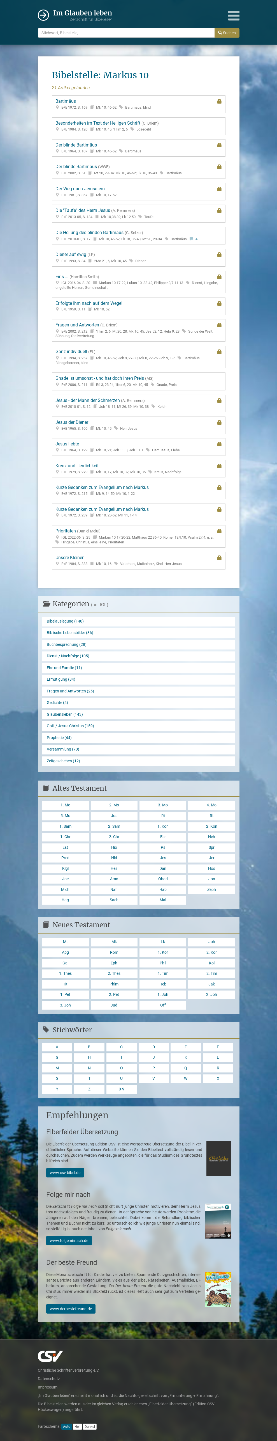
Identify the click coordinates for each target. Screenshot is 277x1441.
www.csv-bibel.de (65, 1172)
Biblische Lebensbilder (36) (70, 632)
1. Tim (163, 973)
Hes (114, 868)
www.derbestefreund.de (71, 1309)
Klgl (65, 868)
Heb (162, 984)
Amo (114, 879)
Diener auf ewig (138, 257)
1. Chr (65, 836)
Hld (114, 858)
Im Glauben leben (82, 15)
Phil (163, 963)
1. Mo (65, 805)
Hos (211, 868)
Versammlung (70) (63, 749)
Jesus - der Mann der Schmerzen (138, 403)
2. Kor (211, 952)
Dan (162, 868)
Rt (212, 815)
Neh (211, 836)
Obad (163, 879)
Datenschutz (49, 1378)
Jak (211, 984)
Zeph (211, 889)
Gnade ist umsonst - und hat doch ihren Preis (138, 381)
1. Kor (163, 952)
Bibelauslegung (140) (65, 621)
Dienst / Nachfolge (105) (68, 656)
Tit (65, 984)
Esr (163, 836)
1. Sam (65, 826)
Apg (65, 952)
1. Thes (65, 973)
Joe (65, 879)
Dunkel (90, 1427)
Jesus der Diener (138, 425)
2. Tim (211, 973)
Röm (114, 952)
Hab (163, 889)
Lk (163, 941)
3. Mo (163, 805)
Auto (66, 1427)
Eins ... (138, 282)
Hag (65, 900)
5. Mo (65, 815)
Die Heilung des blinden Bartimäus (138, 235)
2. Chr (114, 836)
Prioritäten (138, 536)
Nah (114, 889)
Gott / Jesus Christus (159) (70, 726)
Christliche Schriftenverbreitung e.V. (68, 1370)
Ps (163, 847)
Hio (114, 847)
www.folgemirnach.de (69, 1240)
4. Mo (212, 805)
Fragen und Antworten (138, 330)
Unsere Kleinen (138, 560)
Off (163, 1005)
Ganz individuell (138, 357)
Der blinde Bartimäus (138, 148)
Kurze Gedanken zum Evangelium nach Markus (138, 490)
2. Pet (114, 994)
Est (65, 847)
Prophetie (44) (59, 737)
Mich (65, 889)
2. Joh (211, 994)
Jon (211, 879)
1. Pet (65, 994)
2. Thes (114, 973)
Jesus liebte (138, 446)
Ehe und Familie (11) (64, 667)
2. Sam (114, 826)
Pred (65, 858)
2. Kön (211, 826)
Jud (114, 1005)
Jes (163, 858)
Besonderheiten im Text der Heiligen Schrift (138, 126)
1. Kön (163, 826)
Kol (212, 963)
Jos (114, 815)
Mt (65, 941)
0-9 (121, 1089)
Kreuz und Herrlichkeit (138, 468)
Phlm (114, 984)
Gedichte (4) (57, 702)
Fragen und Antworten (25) (70, 691)
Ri (163, 815)
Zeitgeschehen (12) (63, 761)
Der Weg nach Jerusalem (138, 191)
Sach (114, 900)
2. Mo (114, 805)
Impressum (47, 1387)
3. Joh (65, 1005)
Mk (114, 941)
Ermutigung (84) (61, 679)
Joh (211, 941)
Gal (65, 963)
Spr (212, 847)
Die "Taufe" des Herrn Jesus (138, 213)
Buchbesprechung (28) (67, 644)
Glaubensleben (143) (65, 714)
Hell (77, 1427)
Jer (212, 858)
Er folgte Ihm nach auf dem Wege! (138, 306)
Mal (163, 900)
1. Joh (162, 994)
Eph (114, 963)
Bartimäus (138, 104)
